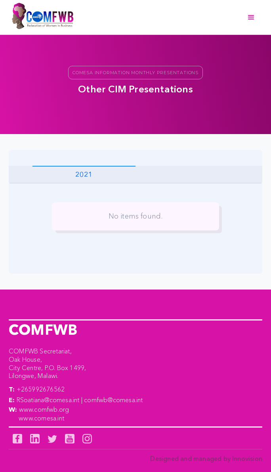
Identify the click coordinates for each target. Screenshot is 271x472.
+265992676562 (41, 389)
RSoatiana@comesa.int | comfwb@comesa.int (80, 400)
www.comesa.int (41, 418)
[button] (251, 17)
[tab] (84, 174)
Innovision (247, 458)
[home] (40, 17)
